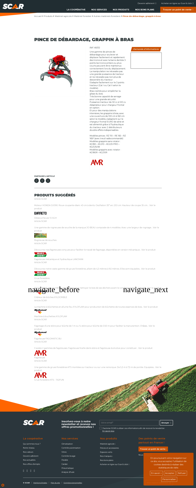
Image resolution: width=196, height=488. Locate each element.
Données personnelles (73, 483)
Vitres (64, 452)
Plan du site (55, 483)
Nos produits (121, 9)
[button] (141, 16)
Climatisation (67, 444)
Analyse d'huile (68, 472)
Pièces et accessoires (109, 448)
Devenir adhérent (147, 3)
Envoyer (165, 423)
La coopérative (76, 9)
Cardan (65, 464)
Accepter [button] (169, 473)
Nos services (99, 9)
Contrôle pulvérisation (71, 448)
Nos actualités (29, 460)
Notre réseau (28, 448)
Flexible (65, 460)
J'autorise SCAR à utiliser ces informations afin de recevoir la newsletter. (133, 429)
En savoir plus (108, 431)
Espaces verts (106, 452)
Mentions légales (40, 483)
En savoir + (156, 473)
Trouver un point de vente (177, 9)
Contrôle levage (68, 456)
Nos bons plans (144, 9)
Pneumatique (68, 468)
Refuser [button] (182, 473)
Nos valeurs (28, 452)
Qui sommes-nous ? (32, 444)
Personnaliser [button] (169, 479)
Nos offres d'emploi (31, 464)
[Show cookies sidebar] (2, 485)
